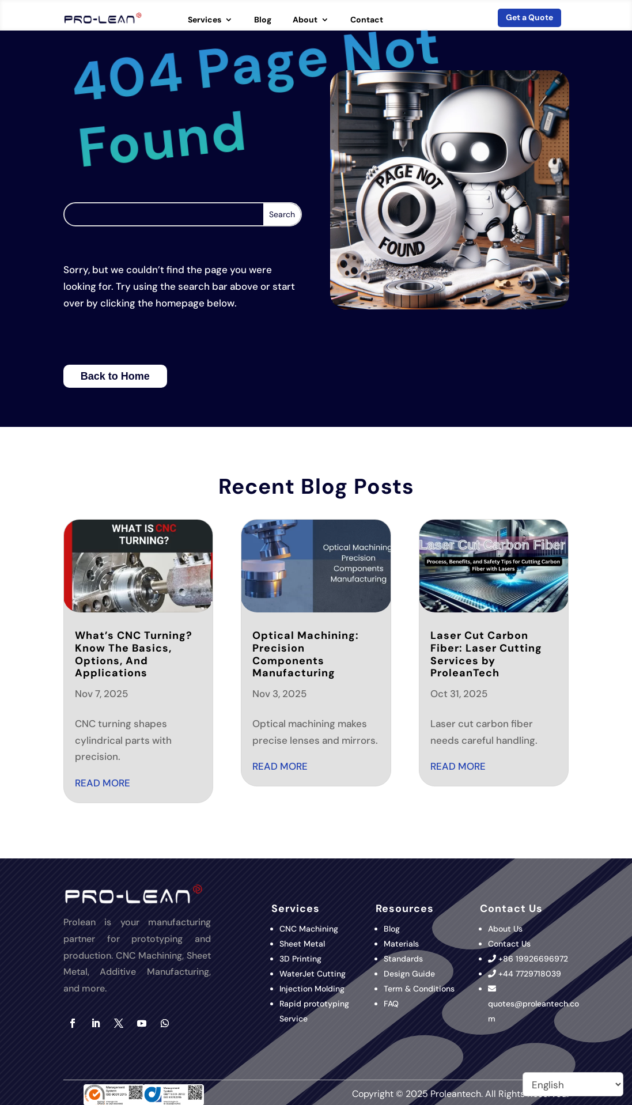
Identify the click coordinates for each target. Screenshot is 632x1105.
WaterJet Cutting (312, 973)
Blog (262, 20)
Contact (366, 20)
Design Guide (409, 973)
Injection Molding (312, 988)
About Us (505, 929)
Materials (401, 944)
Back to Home (115, 376)
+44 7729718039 (529, 973)
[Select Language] (573, 1084)
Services (204, 20)
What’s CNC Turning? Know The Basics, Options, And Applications (133, 654)
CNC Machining (308, 929)
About (305, 20)
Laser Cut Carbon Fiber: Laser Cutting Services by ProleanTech (486, 654)
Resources (405, 908)
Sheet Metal (302, 944)
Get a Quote (529, 17)
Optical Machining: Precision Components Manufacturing (305, 654)
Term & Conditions (419, 988)
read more (102, 783)
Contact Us (509, 944)
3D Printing (301, 958)
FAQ (391, 1003)
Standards (403, 958)
